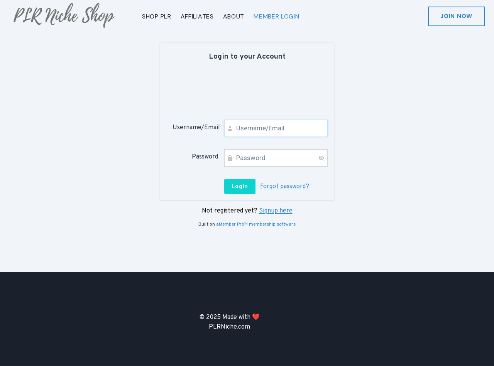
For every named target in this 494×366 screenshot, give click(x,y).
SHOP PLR (156, 16)
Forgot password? (284, 187)
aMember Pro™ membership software (256, 224)
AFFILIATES (197, 16)
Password (205, 157)
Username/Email (195, 128)
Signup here (276, 211)
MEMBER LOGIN (276, 16)
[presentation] (247, 92)
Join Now (456, 16)
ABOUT (234, 16)
